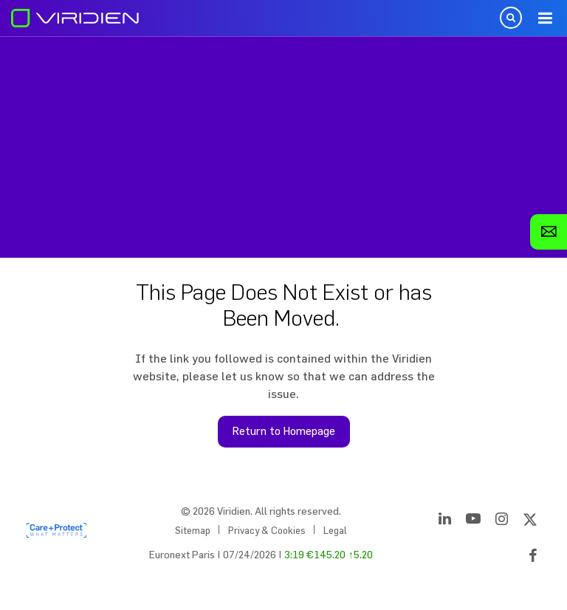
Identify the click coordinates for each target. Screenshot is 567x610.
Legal (335, 530)
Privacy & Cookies (267, 530)
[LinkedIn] (444, 521)
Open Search (511, 18)
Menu (545, 18)
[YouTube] (473, 521)
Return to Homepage (284, 431)
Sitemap (192, 530)
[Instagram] (501, 521)
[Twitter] (530, 521)
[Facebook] (533, 558)
